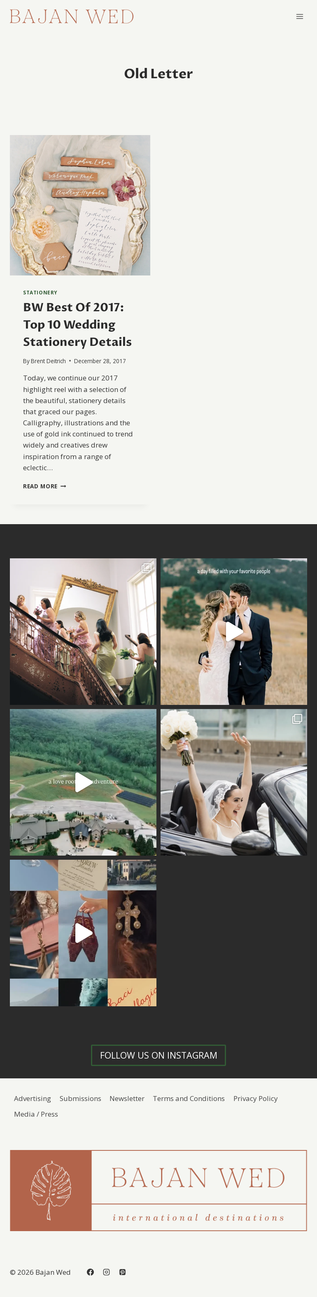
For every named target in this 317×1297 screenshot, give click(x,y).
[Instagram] (106, 1272)
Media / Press (36, 1114)
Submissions (80, 1098)
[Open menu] (299, 16)
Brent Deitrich (48, 361)
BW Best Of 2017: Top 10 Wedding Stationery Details (77, 325)
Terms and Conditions (189, 1098)
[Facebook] (90, 1272)
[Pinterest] (122, 1272)
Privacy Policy (255, 1098)
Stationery (40, 292)
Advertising (32, 1098)
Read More (44, 486)
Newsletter (127, 1098)
